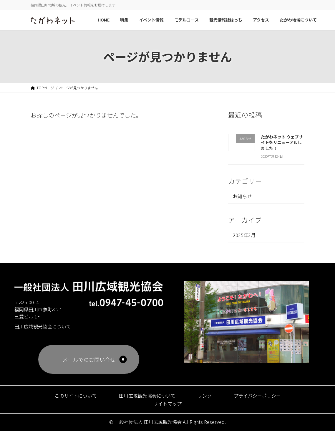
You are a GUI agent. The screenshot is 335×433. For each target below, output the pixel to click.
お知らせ (243, 196)
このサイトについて (68, 397)
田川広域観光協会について (146, 397)
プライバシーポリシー (264, 397)
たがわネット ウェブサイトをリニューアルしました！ (282, 142)
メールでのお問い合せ (88, 361)
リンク (207, 397)
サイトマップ (167, 405)
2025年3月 (245, 236)
